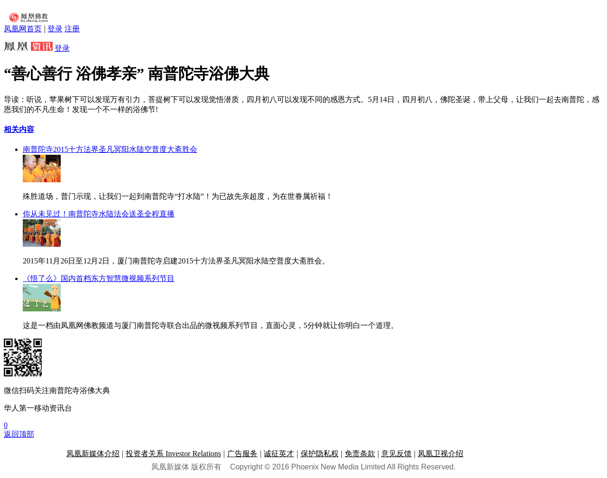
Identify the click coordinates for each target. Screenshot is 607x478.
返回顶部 (19, 434)
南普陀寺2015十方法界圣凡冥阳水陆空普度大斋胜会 (110, 149)
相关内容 (19, 129)
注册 (72, 29)
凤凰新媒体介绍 (93, 454)
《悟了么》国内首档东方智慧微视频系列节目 (99, 278)
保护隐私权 (320, 454)
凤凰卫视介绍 (440, 454)
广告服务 (242, 454)
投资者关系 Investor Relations (173, 454)
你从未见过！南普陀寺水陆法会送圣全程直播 (99, 214)
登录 (55, 29)
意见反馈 (396, 454)
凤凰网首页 (23, 29)
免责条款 (360, 454)
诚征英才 (279, 454)
